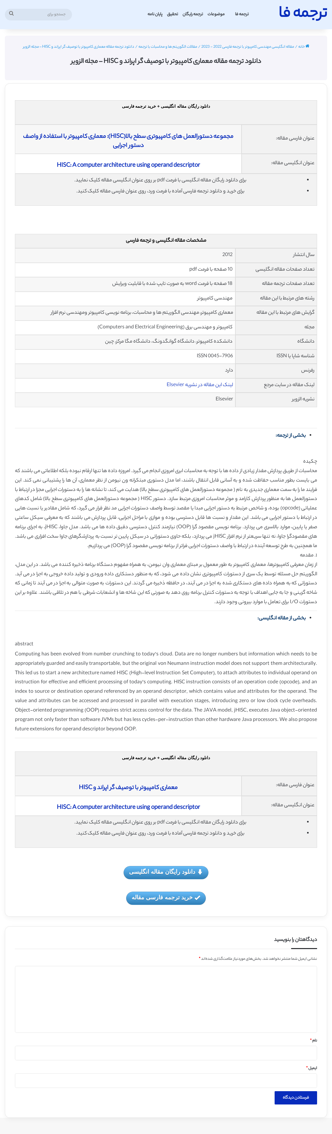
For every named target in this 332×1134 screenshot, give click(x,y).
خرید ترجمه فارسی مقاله (166, 898)
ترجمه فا (242, 14)
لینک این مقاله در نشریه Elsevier (200, 385)
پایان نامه (155, 14)
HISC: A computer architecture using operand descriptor (128, 166)
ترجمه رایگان (193, 14)
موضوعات (216, 14)
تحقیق (172, 14)
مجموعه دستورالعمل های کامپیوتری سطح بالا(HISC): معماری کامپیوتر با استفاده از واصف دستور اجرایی (128, 141)
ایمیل (311, 1068)
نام (313, 1041)
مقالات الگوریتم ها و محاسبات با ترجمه (167, 47)
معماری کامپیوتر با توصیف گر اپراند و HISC (128, 788)
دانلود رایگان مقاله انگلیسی (166, 872)
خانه (303, 47)
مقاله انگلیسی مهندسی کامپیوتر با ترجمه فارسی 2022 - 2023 (247, 47)
